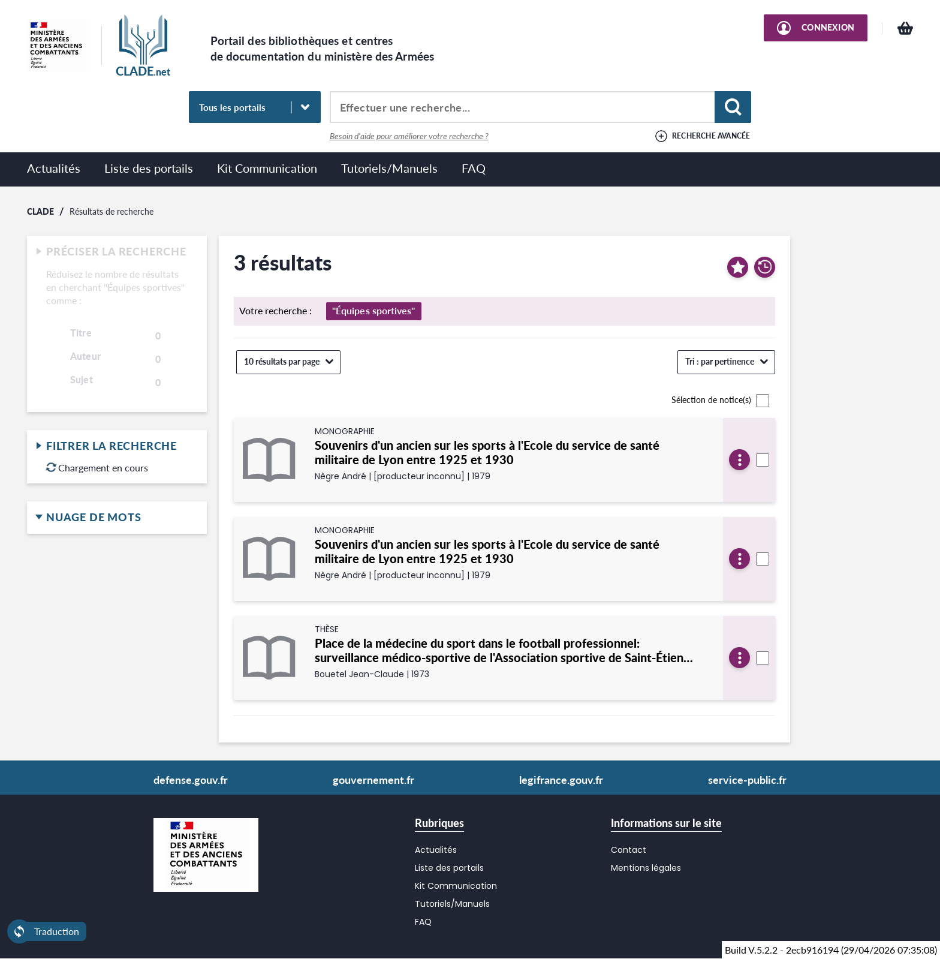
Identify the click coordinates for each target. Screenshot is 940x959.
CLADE (40, 211)
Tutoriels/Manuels (389, 168)
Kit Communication (267, 168)
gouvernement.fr (373, 779)
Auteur (85, 356)
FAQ (474, 168)
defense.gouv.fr (190, 779)
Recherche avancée (711, 135)
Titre (81, 333)
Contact (628, 850)
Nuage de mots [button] (117, 517)
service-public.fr (747, 779)
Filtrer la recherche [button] (117, 446)
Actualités (53, 168)
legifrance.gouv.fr (561, 779)
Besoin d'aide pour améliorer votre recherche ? (409, 136)
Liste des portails (148, 168)
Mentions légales (646, 868)
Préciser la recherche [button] (117, 251)
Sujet (81, 380)
